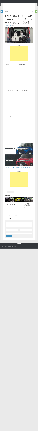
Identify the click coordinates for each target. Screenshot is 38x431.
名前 (7, 229)
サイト (7, 233)
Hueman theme (14, 247)
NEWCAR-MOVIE (11, 3)
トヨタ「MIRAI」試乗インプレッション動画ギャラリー (8, 206)
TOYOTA (6, 12)
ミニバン (12, 193)
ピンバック (15, 216)
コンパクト (8, 193)
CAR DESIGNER (8, 26)
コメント (8, 216)
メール (21, 229)
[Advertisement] (19, 55)
